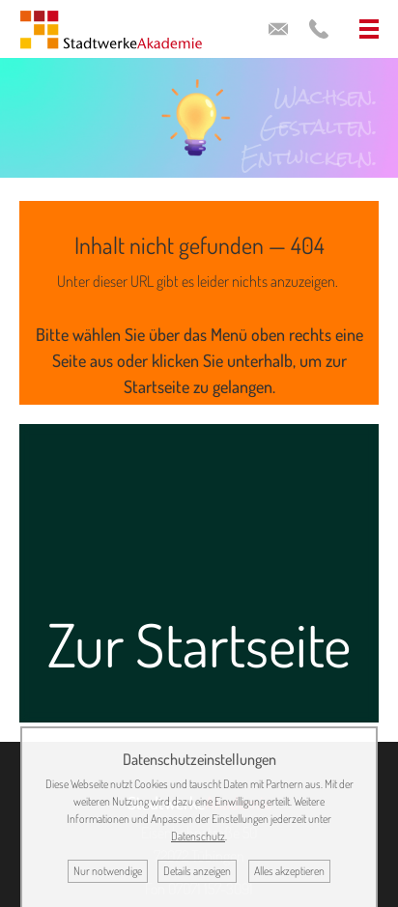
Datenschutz (198, 836)
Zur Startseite (199, 644)
